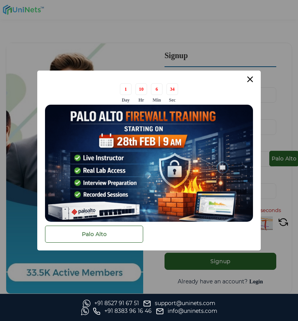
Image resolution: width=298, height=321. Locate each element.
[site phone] (197, 311)
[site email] (261, 311)
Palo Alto (94, 234)
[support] (102, 311)
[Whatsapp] (34, 311)
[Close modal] (250, 79)
